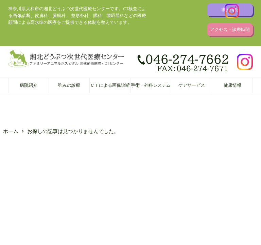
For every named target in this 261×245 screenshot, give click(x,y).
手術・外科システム (151, 85)
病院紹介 (28, 85)
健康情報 (232, 85)
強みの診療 (69, 85)
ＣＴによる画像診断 (110, 85)
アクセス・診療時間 (230, 29)
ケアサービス (191, 85)
